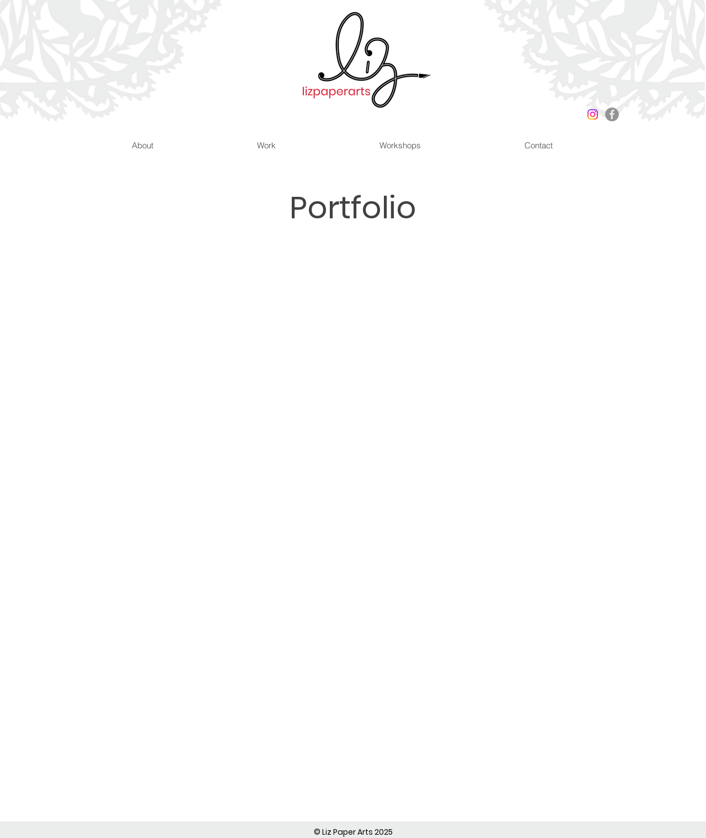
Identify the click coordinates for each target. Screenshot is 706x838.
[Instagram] (593, 114)
